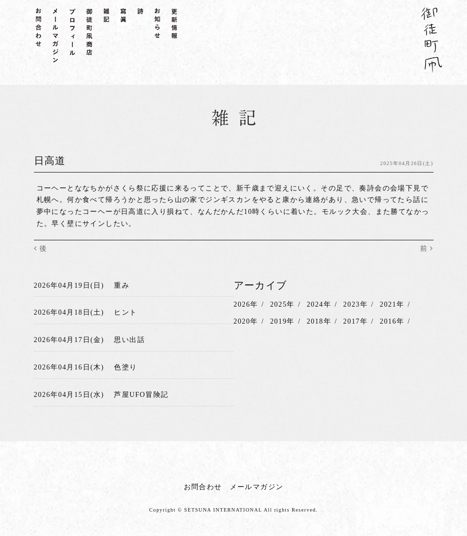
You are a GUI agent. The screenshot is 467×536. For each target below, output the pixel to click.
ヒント (125, 312)
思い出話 (129, 340)
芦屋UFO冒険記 (141, 394)
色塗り (125, 367)
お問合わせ (203, 487)
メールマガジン (257, 487)
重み (121, 285)
